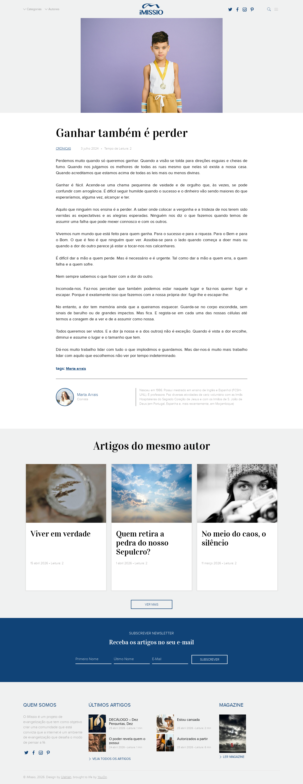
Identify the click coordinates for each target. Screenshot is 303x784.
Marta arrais (76, 369)
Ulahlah (66, 777)
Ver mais (151, 604)
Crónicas (63, 148)
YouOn (102, 777)
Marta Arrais (87, 395)
